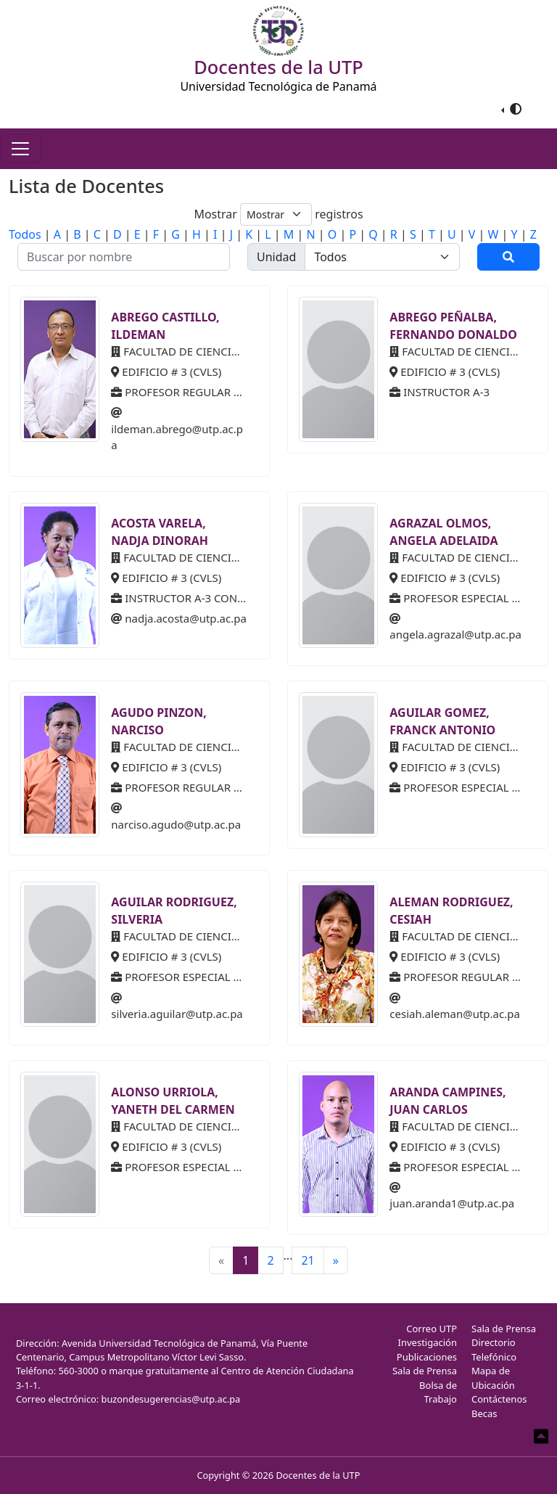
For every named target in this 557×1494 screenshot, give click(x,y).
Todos (25, 234)
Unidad (276, 257)
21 (307, 1260)
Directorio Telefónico (493, 1349)
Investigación (427, 1342)
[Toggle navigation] (20, 148)
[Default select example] (276, 214)
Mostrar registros (278, 214)
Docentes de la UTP (318, 1475)
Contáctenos (499, 1398)
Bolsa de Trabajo (438, 1392)
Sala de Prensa (424, 1370)
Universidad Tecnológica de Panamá (278, 86)
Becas (484, 1413)
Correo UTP (431, 1328)
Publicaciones (427, 1356)
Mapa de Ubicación (493, 1378)
